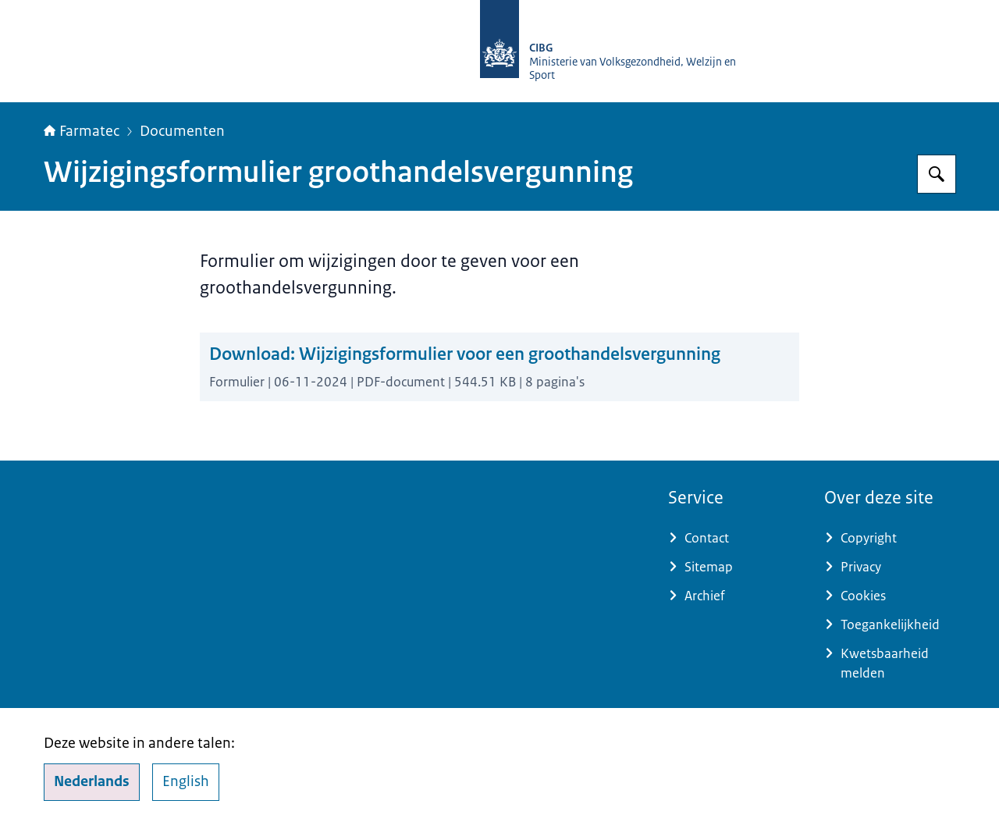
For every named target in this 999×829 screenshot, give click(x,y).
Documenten (182, 131)
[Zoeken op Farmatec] (936, 174)
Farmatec (81, 131)
